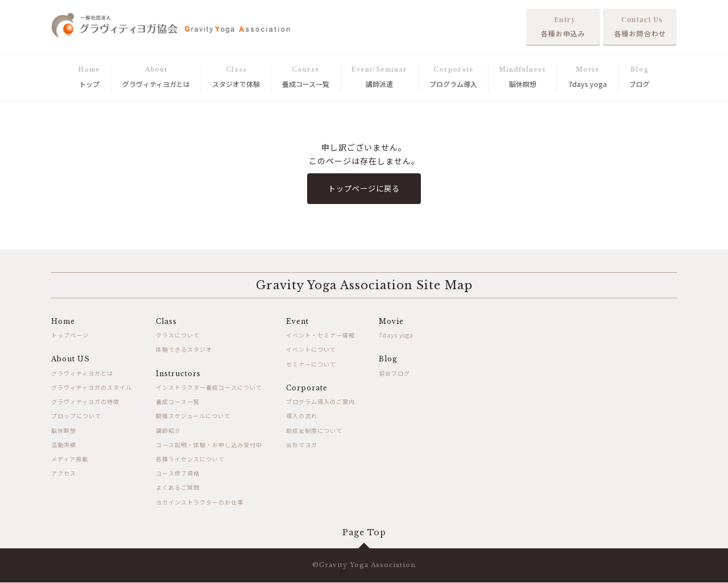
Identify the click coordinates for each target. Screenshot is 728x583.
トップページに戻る (364, 188)
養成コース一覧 (178, 402)
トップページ (70, 336)
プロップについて (76, 417)
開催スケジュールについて (193, 417)
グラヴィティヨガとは (82, 373)
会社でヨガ (301, 445)
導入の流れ (301, 417)
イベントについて (311, 350)
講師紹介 (168, 431)
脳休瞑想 (63, 431)
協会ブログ (394, 373)
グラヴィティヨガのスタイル (91, 388)
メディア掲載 (69, 459)
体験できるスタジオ (184, 350)
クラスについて (178, 336)
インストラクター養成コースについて (209, 388)
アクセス (63, 474)
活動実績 (63, 445)
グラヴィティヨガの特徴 (85, 402)
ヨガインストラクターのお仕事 (199, 502)
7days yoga (396, 336)
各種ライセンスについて (190, 459)
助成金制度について (314, 431)
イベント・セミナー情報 (320, 336)
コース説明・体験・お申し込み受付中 (209, 445)
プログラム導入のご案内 (320, 402)
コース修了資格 (178, 474)
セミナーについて (311, 364)
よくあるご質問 (178, 488)
